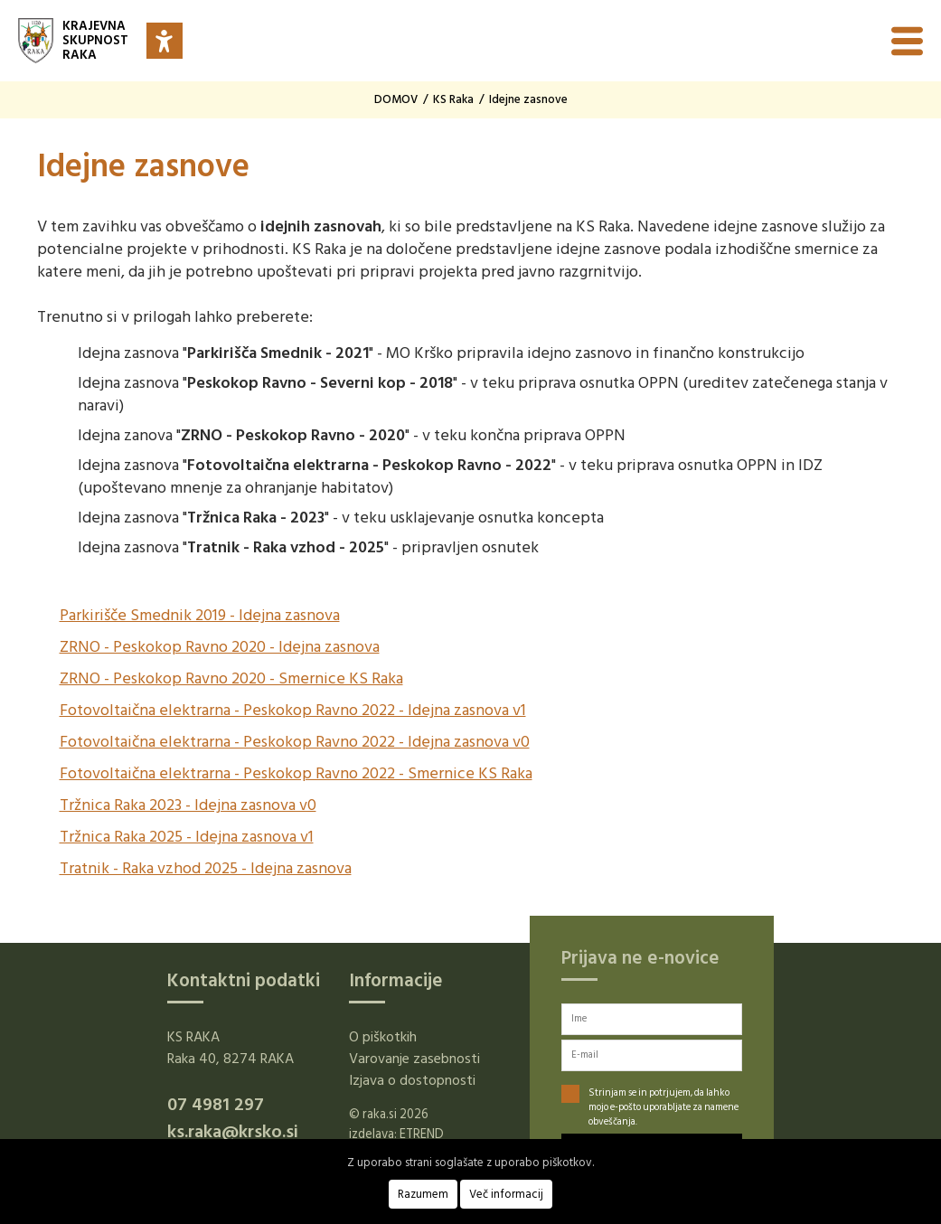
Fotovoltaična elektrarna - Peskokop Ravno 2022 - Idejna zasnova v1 (293, 710)
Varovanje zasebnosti (414, 1058)
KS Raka (453, 99)
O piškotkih (383, 1037)
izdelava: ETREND (396, 1134)
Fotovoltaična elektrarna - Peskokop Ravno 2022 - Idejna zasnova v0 (295, 742)
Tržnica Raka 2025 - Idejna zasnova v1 (187, 837)
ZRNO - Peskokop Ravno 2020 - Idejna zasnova (220, 647)
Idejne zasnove (528, 99)
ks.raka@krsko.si (232, 1131)
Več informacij (506, 1194)
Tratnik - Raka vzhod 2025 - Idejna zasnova (206, 868)
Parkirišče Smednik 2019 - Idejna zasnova (200, 615)
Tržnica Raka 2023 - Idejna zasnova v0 (188, 805)
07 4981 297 (215, 1104)
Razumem (423, 1194)
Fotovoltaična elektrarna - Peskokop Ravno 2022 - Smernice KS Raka (296, 773)
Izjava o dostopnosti (412, 1080)
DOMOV (396, 99)
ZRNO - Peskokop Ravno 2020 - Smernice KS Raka (231, 678)
